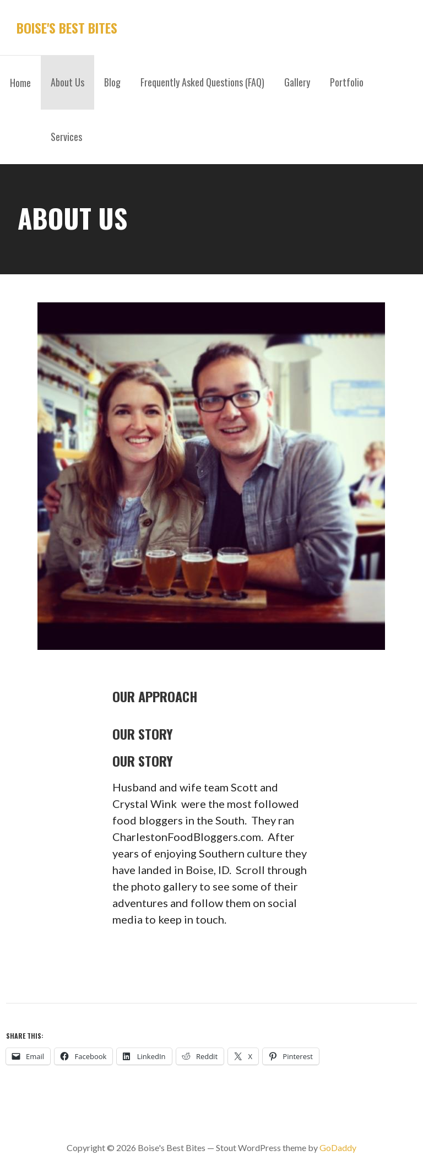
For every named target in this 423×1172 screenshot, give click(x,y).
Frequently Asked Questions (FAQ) (202, 82)
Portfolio (347, 82)
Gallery (297, 82)
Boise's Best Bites (67, 27)
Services (66, 136)
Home (20, 82)
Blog (112, 82)
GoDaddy (337, 1147)
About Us (67, 82)
